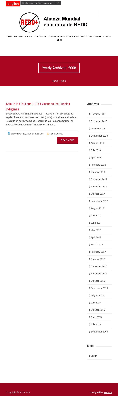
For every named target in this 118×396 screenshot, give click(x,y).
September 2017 (99, 201)
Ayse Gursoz (55, 133)
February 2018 (98, 164)
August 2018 (97, 143)
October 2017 (98, 194)
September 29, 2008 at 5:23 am (25, 133)
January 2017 (98, 259)
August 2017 (97, 208)
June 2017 (96, 223)
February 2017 (98, 252)
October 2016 (98, 281)
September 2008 (99, 331)
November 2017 (99, 186)
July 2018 (96, 150)
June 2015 (96, 317)
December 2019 (99, 114)
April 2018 (96, 157)
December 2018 (99, 121)
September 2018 (99, 135)
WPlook (108, 392)
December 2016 (99, 266)
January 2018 (98, 172)
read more (67, 140)
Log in (94, 356)
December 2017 (99, 179)
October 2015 (98, 310)
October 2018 (98, 128)
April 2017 (96, 237)
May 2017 (96, 230)
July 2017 (96, 215)
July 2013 (96, 324)
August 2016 (97, 295)
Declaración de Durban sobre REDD (40, 3)
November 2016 (99, 273)
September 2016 (99, 288)
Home (55, 81)
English (13, 3)
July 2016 (96, 302)
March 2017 (97, 244)
